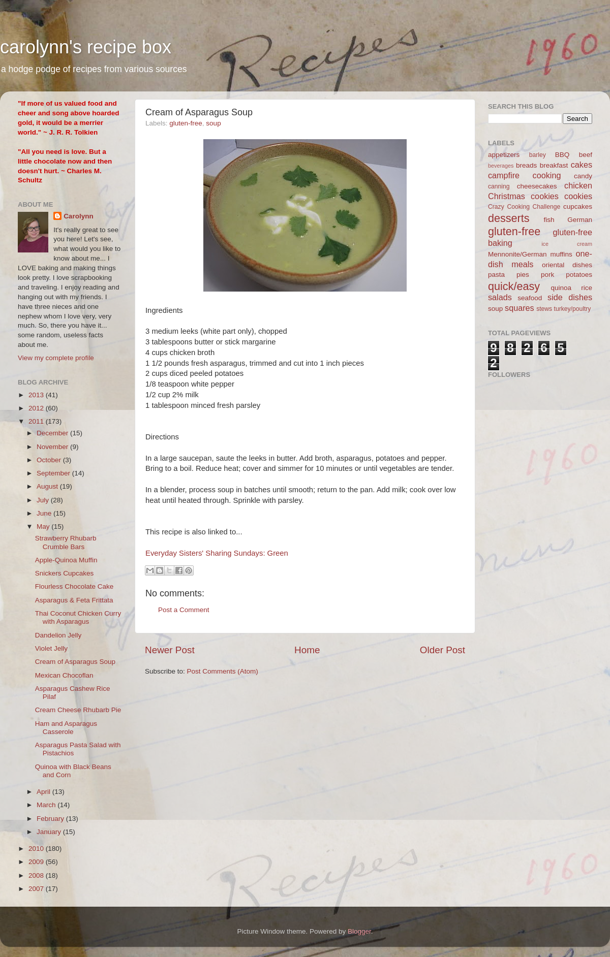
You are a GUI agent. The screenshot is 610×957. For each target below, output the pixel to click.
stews (544, 308)
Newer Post (170, 650)
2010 (37, 848)
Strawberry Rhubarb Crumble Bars (66, 542)
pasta (496, 274)
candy (583, 176)
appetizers (504, 154)
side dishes (569, 297)
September (54, 473)
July (44, 500)
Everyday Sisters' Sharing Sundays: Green (216, 553)
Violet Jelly (51, 648)
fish (549, 220)
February (51, 818)
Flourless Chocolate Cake (74, 586)
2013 (37, 395)
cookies (578, 196)
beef (585, 154)
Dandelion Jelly (58, 635)
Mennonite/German (517, 254)
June (45, 513)
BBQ (562, 154)
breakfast (554, 165)
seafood (529, 298)
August (48, 486)
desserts (509, 218)
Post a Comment (183, 610)
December (53, 433)
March (47, 805)
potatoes (579, 274)
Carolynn (79, 216)
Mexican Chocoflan (64, 675)
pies (522, 274)
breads (526, 165)
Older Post (442, 650)
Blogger (359, 931)
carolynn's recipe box (85, 47)
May (44, 526)
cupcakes (577, 206)
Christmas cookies (523, 196)
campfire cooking (524, 175)
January (50, 832)
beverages (500, 166)
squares (519, 307)
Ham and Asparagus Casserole (66, 728)
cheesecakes (537, 186)
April (44, 791)
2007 (37, 888)
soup (213, 123)
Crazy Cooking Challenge (524, 206)
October (50, 460)
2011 (37, 421)
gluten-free (185, 123)
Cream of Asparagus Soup (75, 661)
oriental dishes (567, 265)
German (579, 220)
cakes (581, 164)
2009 (37, 862)
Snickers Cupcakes (64, 573)
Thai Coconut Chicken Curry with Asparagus (78, 617)
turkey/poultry (572, 308)
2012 (37, 408)
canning (499, 186)
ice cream (566, 244)
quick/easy (514, 286)
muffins (561, 254)
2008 (37, 875)
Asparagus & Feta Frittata (74, 600)
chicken (578, 185)
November (53, 447)
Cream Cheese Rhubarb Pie (78, 710)
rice (586, 288)
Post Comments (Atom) (222, 671)
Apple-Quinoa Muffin (66, 560)
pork (547, 274)
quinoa (561, 288)
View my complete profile (56, 358)
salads (500, 297)
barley (537, 154)
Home (307, 650)
